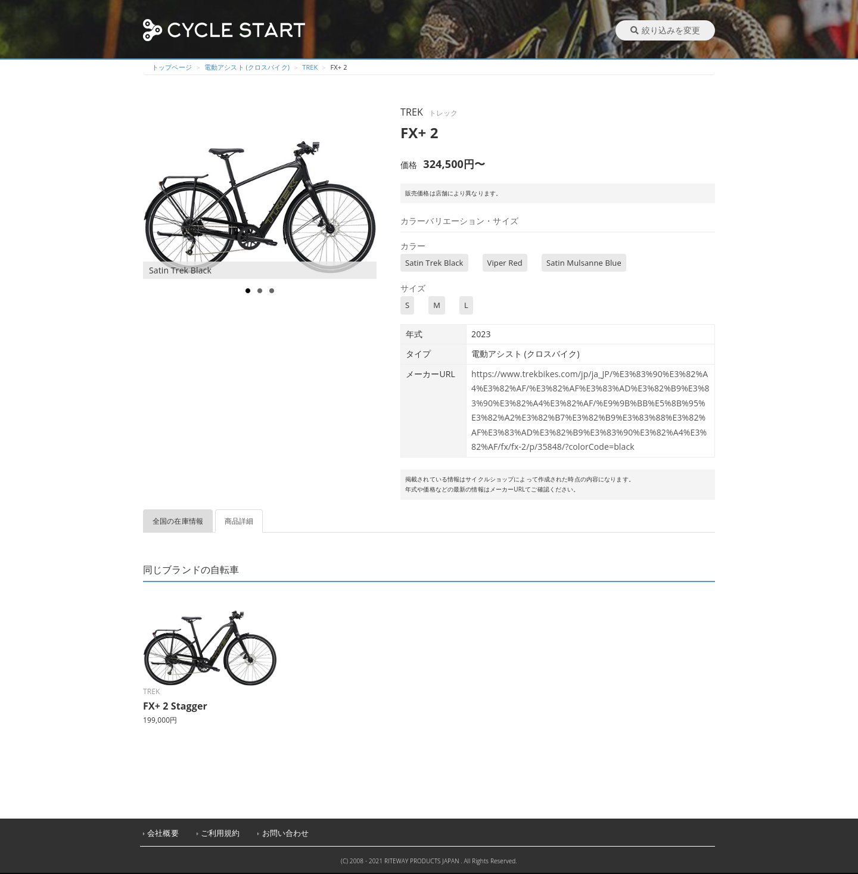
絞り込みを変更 (665, 30)
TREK (310, 67)
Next (367, 191)
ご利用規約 (220, 833)
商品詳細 (239, 521)
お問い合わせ (285, 833)
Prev (158, 191)
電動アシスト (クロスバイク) (247, 67)
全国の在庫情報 (178, 521)
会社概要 (163, 833)
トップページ (172, 67)
